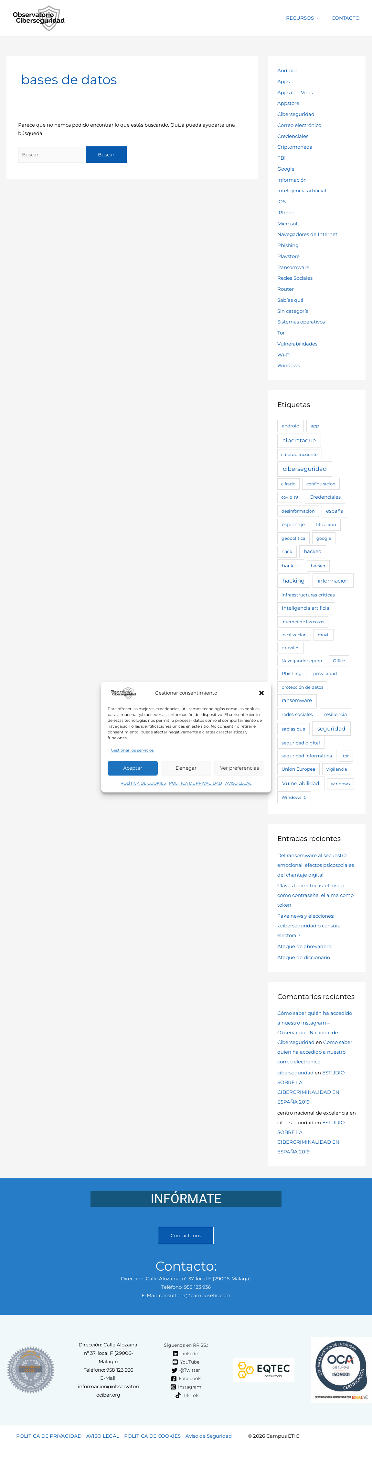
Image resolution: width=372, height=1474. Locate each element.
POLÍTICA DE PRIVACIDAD (195, 783)
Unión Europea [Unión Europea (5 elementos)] (298, 769)
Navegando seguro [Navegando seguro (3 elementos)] (302, 660)
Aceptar (132, 768)
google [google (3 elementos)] (323, 538)
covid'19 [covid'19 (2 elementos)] (289, 497)
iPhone (285, 213)
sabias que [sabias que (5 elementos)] (293, 729)
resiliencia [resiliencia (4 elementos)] (335, 714)
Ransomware (293, 267)
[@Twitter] (186, 1370)
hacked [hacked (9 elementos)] (313, 551)
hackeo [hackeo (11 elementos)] (290, 565)
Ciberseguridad (295, 114)
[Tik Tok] (187, 1395)
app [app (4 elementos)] (315, 425)
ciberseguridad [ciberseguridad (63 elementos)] (305, 468)
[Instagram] (186, 1387)
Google (285, 169)
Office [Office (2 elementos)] (339, 660)
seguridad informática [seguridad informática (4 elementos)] (307, 755)
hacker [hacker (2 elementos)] (318, 565)
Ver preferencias (239, 768)
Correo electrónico (299, 125)
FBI (281, 158)
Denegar (186, 768)
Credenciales (292, 136)
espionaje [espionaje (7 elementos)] (293, 524)
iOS (281, 201)
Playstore (288, 256)
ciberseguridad (295, 1073)
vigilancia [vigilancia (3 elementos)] (336, 769)
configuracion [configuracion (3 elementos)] (320, 483)
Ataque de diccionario (303, 957)
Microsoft (288, 224)
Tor (281, 333)
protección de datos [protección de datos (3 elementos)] (302, 687)
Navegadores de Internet (307, 234)
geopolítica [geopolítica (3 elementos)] (293, 538)
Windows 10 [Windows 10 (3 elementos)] (294, 797)
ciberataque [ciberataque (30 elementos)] (299, 440)
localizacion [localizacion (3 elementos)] (294, 634)
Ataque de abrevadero (304, 946)
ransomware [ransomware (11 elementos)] (297, 700)
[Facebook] (186, 1379)
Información (292, 180)
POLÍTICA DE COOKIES (143, 783)
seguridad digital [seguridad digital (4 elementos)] (301, 742)
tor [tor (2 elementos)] (346, 755)
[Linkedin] (186, 1353)
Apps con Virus (295, 92)
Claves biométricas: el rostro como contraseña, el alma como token (315, 895)
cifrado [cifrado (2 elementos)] (288, 483)
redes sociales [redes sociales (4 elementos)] (297, 714)
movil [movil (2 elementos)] (324, 634)
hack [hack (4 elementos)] (287, 551)
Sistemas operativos (301, 322)
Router (285, 289)
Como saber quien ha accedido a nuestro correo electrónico (314, 1052)
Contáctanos (186, 1235)
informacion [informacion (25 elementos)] (333, 580)
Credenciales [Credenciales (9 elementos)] (325, 497)
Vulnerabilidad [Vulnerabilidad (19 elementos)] (300, 783)
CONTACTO (347, 18)
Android (287, 70)
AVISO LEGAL (238, 783)
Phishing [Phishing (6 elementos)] (292, 673)
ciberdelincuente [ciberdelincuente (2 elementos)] (299, 454)
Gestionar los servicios (132, 750)
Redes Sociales (295, 278)
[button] (261, 693)
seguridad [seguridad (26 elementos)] (331, 728)
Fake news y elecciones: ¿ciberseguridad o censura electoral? (309, 925)
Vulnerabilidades (297, 344)
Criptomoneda (295, 147)
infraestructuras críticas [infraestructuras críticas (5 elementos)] (308, 595)
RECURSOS (303, 18)
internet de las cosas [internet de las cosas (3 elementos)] (303, 621)
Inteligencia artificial (301, 190)
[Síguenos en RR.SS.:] (185, 1345)
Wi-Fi (284, 355)
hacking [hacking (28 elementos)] (293, 580)
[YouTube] (185, 1362)
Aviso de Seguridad (209, 1436)
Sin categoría (293, 311)
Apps (283, 81)
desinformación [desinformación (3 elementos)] (298, 511)
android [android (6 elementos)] (290, 426)
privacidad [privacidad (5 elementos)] (325, 673)
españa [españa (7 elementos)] (335, 511)
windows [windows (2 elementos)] (340, 783)
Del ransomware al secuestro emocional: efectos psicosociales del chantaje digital (315, 865)
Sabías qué (290, 300)
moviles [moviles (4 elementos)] (290, 647)
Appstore (288, 103)
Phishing (288, 245)
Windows (288, 365)
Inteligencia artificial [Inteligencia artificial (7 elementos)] (306, 608)
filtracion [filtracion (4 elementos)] (326, 524)
